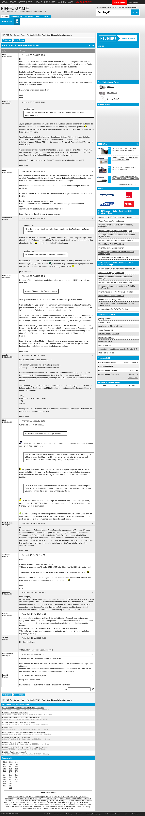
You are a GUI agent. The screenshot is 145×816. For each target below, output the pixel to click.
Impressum (57, 814)
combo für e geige (105, 341)
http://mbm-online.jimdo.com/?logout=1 (37, 650)
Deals (39, 2)
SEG (118, 386)
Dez (4, 785)
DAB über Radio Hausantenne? (14, 752)
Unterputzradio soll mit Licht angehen (16, 737)
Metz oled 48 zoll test (106, 353)
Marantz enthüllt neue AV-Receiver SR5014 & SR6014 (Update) (51, 803)
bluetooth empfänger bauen (108, 334)
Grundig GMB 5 (113, 99)
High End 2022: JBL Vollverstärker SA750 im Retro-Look (125, 159)
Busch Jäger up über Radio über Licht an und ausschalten (24, 732)
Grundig (132, 386)
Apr (4, 768)
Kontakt (47, 814)
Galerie (46, 17)
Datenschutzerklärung (112, 814)
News (5, 2)
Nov (4, 783)
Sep (4, 779)
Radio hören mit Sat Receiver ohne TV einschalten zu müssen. (26, 747)
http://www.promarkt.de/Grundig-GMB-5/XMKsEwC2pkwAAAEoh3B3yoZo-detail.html (55, 567)
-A (89, 45)
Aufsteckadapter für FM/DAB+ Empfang (113, 258)
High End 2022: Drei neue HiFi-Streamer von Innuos (124, 168)
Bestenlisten (25, 2)
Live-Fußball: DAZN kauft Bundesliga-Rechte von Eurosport (43, 801)
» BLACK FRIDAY (84, 2)
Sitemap (79, 814)
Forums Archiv (133, 378)
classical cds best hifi (106, 338)
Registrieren (136, 814)
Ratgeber (29, 17)
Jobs (70, 2)
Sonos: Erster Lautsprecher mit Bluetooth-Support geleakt (29, 797)
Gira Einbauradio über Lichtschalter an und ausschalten (23, 708)
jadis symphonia (104, 319)
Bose (104, 386)
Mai (4, 771)
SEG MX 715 (112, 93)
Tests (13, 2)
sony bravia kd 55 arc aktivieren (110, 326)
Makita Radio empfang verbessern (111, 221)
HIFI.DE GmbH (14, 814)
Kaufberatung (16, 17)
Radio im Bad (7, 727)
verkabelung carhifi (105, 330)
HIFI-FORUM (7, 35)
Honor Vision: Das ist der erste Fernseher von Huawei (54, 807)
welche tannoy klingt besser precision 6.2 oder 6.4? (117, 349)
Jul (4, 775)
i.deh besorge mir (105, 345)
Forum (5, 17)
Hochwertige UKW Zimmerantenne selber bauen (116, 217)
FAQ (126, 814)
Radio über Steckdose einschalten (15, 713)
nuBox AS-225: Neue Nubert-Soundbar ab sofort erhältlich (45, 805)
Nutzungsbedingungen (93, 814)
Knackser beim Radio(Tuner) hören (15, 742)
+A (93, 45)
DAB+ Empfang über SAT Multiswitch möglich (115, 240)
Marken (61, 2)
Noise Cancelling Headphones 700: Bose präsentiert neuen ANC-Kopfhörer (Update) (56, 807)
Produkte (49, 2)
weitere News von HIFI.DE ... (129, 184)
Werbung (69, 814)
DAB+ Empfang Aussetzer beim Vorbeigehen (115, 231)
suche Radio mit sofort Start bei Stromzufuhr (19, 722)
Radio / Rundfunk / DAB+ (30, 35)
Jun (4, 773)
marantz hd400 (104, 322)
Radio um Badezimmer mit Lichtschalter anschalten (21, 718)
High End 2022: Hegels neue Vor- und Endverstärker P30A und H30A (125, 178)
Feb (4, 764)
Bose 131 (110, 87)
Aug (4, 777)
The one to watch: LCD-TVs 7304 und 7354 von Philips (37, 799)
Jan (10, 764)
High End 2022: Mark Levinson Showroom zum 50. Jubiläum (124, 149)
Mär (4, 766)
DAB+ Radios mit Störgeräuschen (111, 248)
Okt (4, 781)
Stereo (16, 35)
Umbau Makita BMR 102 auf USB (111, 244)
